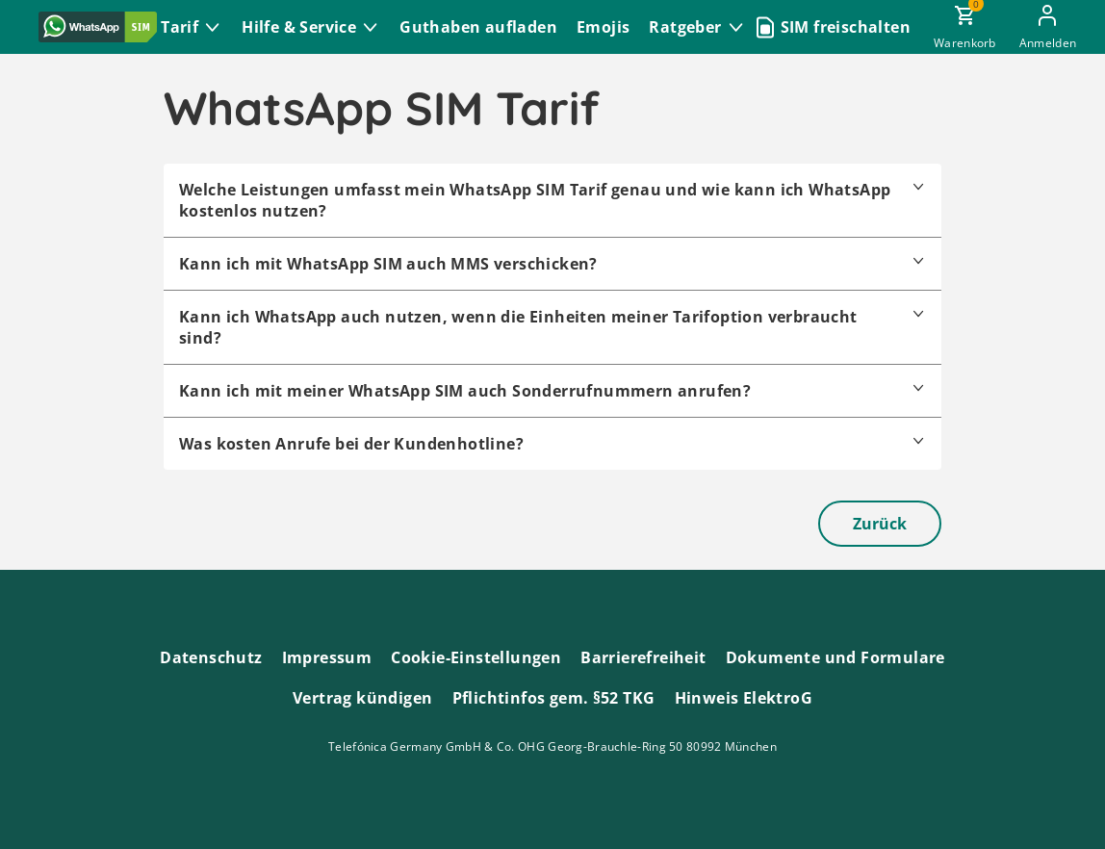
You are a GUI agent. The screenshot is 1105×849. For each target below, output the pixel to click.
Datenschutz (211, 657)
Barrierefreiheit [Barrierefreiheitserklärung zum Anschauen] (643, 657)
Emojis (603, 27)
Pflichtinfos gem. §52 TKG (553, 697)
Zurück (880, 523)
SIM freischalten (846, 27)
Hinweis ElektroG (743, 697)
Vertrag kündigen (362, 697)
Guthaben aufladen (478, 27)
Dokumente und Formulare (835, 657)
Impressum (327, 657)
